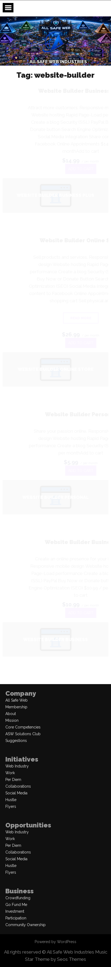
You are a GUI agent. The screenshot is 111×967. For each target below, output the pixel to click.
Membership (16, 707)
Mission (12, 720)
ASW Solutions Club (23, 734)
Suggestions (16, 740)
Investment (14, 911)
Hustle (10, 800)
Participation (15, 918)
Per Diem (13, 779)
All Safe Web (16, 700)
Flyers (10, 806)
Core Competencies (23, 727)
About (10, 714)
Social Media (16, 793)
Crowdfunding (17, 898)
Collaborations (18, 786)
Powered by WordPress (55, 942)
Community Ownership (25, 925)
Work (10, 773)
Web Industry (17, 766)
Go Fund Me (16, 904)
